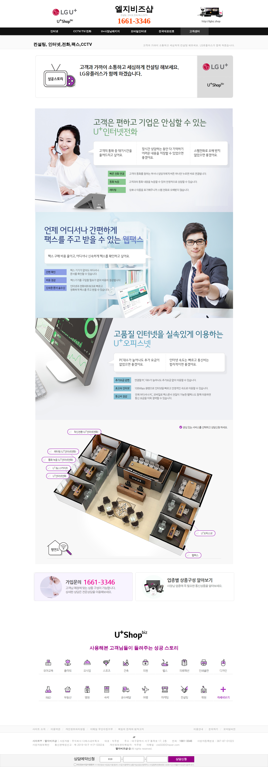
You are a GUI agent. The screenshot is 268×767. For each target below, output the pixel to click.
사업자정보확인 (40, 744)
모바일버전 (229, 729)
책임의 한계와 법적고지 (131, 729)
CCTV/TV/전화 (82, 31)
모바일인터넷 (138, 31)
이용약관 (55, 729)
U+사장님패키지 (110, 31)
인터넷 (54, 31)
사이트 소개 (38, 729)
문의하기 (213, 729)
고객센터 (194, 31)
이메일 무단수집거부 (101, 729)
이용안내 (198, 729)
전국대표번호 (166, 31)
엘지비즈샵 (134, 9)
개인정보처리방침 (75, 729)
